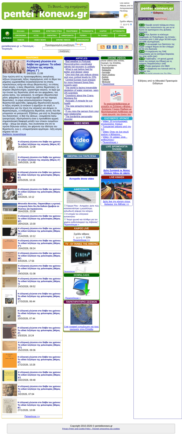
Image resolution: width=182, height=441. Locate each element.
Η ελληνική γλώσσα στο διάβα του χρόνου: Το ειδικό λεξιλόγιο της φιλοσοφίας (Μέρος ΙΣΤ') (39, 192)
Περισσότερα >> (81, 240)
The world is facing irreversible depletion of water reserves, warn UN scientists (81, 90)
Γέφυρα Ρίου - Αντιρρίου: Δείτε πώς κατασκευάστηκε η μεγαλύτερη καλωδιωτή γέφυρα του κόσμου (81, 208)
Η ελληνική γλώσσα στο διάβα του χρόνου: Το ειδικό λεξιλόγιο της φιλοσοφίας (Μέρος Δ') (39, 375)
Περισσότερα (69, 271)
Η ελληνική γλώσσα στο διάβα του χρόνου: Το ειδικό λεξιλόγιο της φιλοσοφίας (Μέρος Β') (39, 405)
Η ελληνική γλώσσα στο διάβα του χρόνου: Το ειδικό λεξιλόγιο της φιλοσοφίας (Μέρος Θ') (39, 296)
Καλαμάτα (106, 70)
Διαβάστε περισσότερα (14, 134)
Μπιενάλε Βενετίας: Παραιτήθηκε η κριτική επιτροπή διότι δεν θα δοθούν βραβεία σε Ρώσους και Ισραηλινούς (39, 206)
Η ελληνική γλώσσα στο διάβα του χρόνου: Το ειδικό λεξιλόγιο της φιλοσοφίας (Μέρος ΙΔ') (39, 231)
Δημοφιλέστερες (161, 19)
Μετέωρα (106, 81)
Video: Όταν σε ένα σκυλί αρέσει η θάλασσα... (115, 133)
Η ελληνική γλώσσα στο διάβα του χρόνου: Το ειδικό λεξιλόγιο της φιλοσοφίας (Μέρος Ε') (39, 359)
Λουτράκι (106, 72)
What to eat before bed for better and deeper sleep (78, 70)
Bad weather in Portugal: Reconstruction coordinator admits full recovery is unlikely (79, 64)
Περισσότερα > (71, 224)
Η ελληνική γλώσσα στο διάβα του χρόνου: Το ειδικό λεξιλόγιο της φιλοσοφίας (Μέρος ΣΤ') (39, 345)
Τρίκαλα (105, 79)
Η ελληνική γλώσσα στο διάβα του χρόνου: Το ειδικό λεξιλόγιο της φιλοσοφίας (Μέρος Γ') (39, 389)
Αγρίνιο (105, 77)
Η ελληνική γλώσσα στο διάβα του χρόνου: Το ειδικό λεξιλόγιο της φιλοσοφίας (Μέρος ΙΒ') (39, 256)
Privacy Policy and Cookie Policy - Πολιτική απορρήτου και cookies (91, 429)
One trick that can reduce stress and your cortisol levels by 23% (81, 75)
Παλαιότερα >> (32, 416)
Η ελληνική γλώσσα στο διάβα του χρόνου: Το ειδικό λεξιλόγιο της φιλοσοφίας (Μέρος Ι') (39, 268)
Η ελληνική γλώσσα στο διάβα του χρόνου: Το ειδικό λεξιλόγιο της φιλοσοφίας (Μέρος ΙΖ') (39, 175)
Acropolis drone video (81, 179)
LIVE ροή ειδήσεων (146, 19)
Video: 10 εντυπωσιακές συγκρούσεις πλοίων (114, 122)
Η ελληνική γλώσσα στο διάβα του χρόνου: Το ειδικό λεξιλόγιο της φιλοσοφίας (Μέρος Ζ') (39, 330)
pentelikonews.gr (10, 46)
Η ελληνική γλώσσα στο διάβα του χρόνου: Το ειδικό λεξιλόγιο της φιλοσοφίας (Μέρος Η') (39, 313)
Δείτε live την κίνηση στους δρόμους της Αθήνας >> (116, 201)
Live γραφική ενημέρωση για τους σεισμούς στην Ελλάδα (81, 327)
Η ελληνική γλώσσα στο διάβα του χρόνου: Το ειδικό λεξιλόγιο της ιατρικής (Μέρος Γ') (44, 66)
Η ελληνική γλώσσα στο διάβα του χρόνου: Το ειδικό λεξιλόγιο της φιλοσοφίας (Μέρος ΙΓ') (39, 243)
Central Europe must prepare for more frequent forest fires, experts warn (79, 82)
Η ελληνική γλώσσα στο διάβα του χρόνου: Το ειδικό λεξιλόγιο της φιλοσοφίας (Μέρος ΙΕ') (39, 218)
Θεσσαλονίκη (108, 67)
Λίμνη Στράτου (108, 74)
